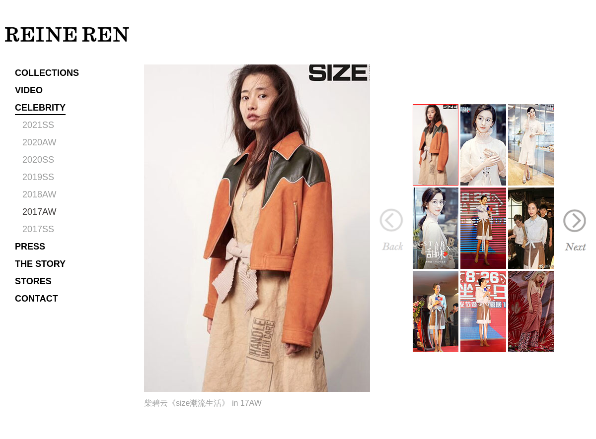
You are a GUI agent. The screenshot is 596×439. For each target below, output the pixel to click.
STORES (33, 281)
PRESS (30, 246)
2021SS (38, 125)
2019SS (38, 177)
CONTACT (36, 299)
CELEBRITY (40, 108)
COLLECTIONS (47, 73)
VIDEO (29, 90)
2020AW (39, 142)
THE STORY (40, 264)
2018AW (39, 194)
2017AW (39, 212)
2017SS (38, 229)
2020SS (38, 160)
